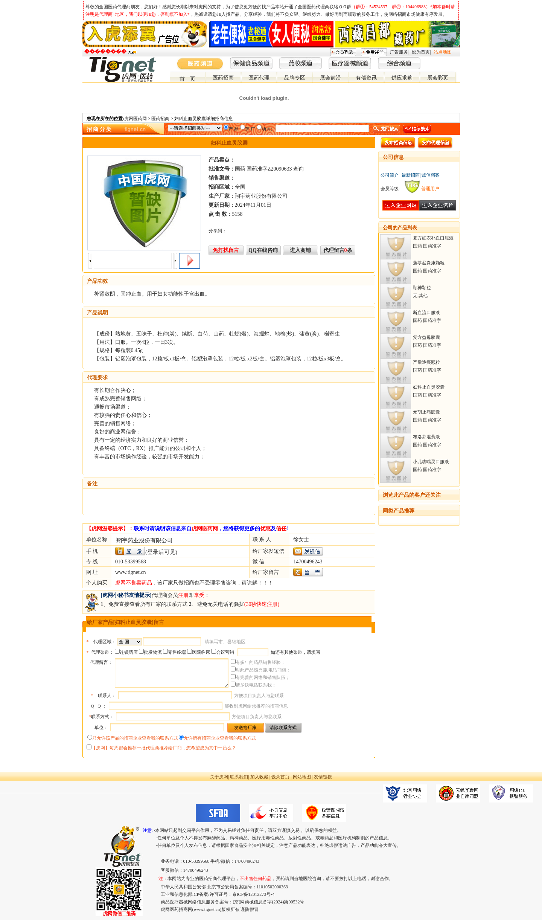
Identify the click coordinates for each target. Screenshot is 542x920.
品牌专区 (294, 78)
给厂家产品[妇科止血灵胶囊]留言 (125, 622)
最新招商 (411, 175)
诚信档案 (431, 175)
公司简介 (390, 175)
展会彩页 (437, 78)
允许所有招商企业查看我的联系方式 (220, 738)
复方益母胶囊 (426, 337)
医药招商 (223, 78)
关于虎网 (219, 777)
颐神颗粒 (422, 287)
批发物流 (153, 652)
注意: (148, 830)
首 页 (187, 79)
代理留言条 (337, 250)
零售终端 (177, 652)
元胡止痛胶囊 (426, 412)
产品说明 (97, 313)
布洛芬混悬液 (426, 436)
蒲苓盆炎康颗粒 (429, 262)
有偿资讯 (366, 78)
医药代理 (258, 78)
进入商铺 (300, 250)
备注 (92, 484)
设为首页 (421, 52)
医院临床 (201, 652)
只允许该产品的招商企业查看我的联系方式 (135, 738)
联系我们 (239, 777)
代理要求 (97, 377)
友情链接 (323, 777)
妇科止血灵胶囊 (429, 387)
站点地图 (443, 52)
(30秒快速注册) (261, 604)
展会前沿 (330, 78)
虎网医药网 (135, 118)
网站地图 (302, 777)
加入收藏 (259, 777)
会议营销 (225, 652)
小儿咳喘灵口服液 (431, 461)
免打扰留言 (226, 250)
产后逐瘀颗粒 (426, 362)
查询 (298, 169)
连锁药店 (129, 652)
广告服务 (399, 52)
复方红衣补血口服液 (433, 238)
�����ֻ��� (105, 52)
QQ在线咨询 (263, 250)
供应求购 (402, 78)
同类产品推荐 (398, 511)
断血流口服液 (426, 312)
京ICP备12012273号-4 (253, 894)
